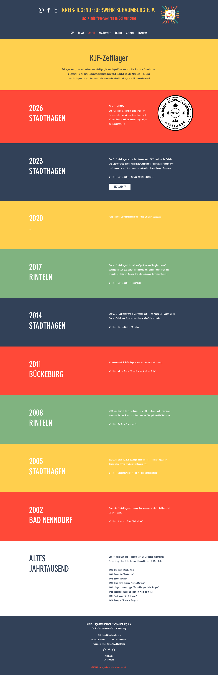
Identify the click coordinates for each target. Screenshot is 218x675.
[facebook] (109, 649)
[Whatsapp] (41, 10)
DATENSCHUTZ (109, 659)
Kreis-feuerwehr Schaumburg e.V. (109, 624)
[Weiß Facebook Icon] (48, 10)
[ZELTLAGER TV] (119, 187)
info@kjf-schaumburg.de (111, 635)
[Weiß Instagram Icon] (56, 10)
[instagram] (113, 649)
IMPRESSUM (109, 656)
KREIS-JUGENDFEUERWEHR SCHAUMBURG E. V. (108, 10)
